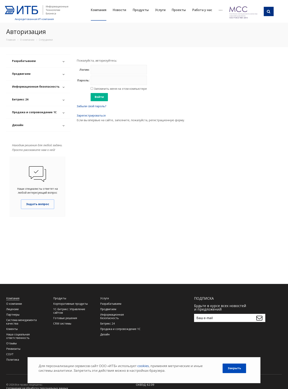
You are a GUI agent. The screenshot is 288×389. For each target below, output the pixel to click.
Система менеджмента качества (21, 321)
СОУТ (10, 354)
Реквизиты (13, 349)
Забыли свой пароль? (91, 106)
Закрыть (234, 368)
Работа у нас (202, 10)
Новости (119, 10)
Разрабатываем (24, 61)
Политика (12, 359)
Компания (98, 10)
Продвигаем (21, 74)
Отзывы (11, 343)
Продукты (141, 10)
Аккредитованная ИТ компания (34, 19)
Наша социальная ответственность (18, 336)
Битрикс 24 (20, 99)
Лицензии (12, 309)
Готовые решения (65, 318)
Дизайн (17, 125)
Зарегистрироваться (91, 115)
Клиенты (12, 329)
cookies (143, 366)
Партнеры (12, 314)
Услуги (160, 10)
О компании (14, 303)
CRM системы (62, 323)
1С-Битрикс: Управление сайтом (69, 310)
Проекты (179, 10)
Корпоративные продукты (70, 303)
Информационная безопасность (36, 86)
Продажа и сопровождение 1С (34, 112)
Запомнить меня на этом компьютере (120, 89)
